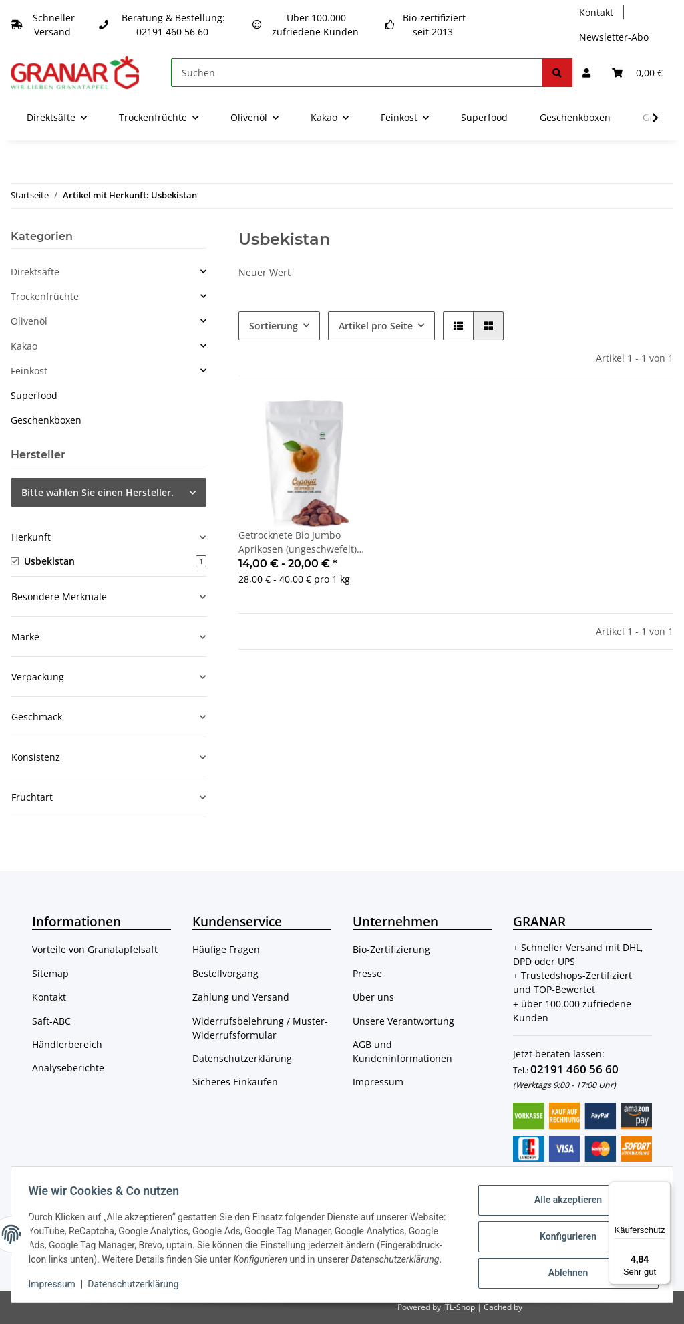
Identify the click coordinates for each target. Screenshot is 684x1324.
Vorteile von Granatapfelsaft (95, 949)
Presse (367, 973)
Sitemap (50, 973)
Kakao (24, 346)
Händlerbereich (67, 1044)
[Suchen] (356, 72)
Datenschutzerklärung (242, 1058)
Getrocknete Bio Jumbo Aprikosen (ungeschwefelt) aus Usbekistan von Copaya (299, 542)
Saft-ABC (51, 1021)
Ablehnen (563, 1264)
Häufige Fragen (226, 949)
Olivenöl (29, 321)
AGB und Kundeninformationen (402, 1051)
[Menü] (663, 1189)
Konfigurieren (563, 1229)
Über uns (373, 996)
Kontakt (596, 12)
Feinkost (29, 370)
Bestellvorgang (225, 973)
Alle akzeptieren (563, 1195)
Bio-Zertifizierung (391, 949)
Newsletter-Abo (614, 37)
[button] (586, 72)
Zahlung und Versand (240, 996)
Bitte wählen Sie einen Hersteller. (97, 492)
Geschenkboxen (46, 420)
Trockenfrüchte (45, 296)
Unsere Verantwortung (403, 1021)
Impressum (378, 1081)
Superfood (34, 395)
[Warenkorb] (637, 72)
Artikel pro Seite (376, 325)
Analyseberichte (68, 1067)
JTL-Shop (460, 1307)
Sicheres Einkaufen (235, 1081)
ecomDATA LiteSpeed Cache (577, 1307)
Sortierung (273, 325)
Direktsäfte (35, 271)
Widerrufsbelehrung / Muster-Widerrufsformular (260, 1028)
